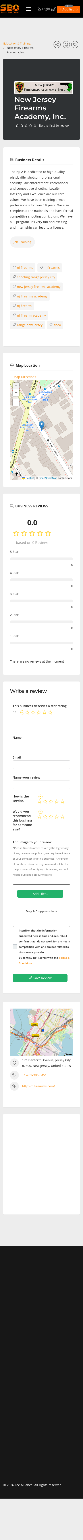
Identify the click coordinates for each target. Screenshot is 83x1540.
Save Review (40, 978)
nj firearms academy (29, 296)
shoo (55, 325)
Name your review (26, 777)
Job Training (22, 242)
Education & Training (17, 43)
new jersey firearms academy (36, 286)
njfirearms (50, 267)
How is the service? (21, 798)
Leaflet (28, 478)
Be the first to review (54, 125)
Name (17, 737)
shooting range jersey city (33, 277)
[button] (68, 9)
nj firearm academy (29, 315)
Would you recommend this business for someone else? (23, 820)
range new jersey (27, 325)
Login (44, 9)
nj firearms (22, 267)
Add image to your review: (32, 842)
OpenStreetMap (48, 478)
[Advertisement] (41, 1162)
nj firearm (22, 305)
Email (17, 757)
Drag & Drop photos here (41, 911)
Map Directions (25, 377)
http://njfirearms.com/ (38, 1086)
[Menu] (28, 8)
